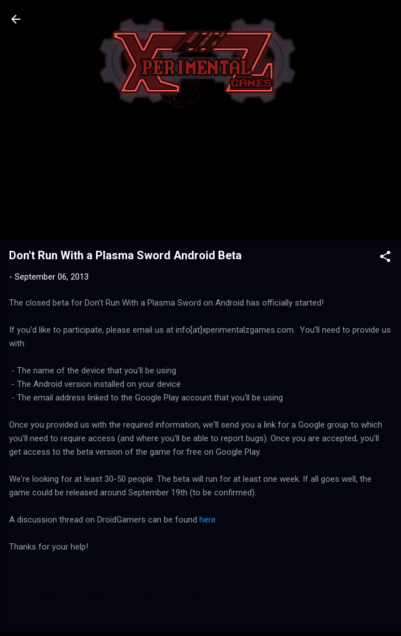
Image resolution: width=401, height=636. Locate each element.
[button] (385, 258)
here (207, 520)
